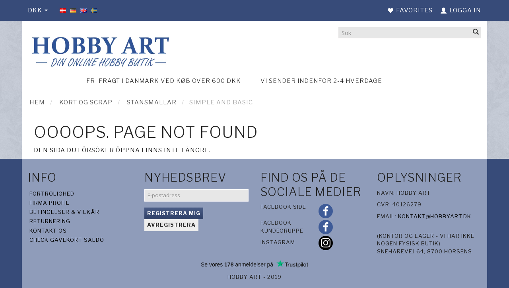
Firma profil (49, 203)
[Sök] (476, 32)
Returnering (49, 221)
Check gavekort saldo (66, 240)
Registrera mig (173, 213)
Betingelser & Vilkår (64, 212)
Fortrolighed (51, 193)
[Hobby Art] (99, 50)
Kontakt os (48, 230)
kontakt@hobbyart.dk (434, 216)
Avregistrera (171, 224)
